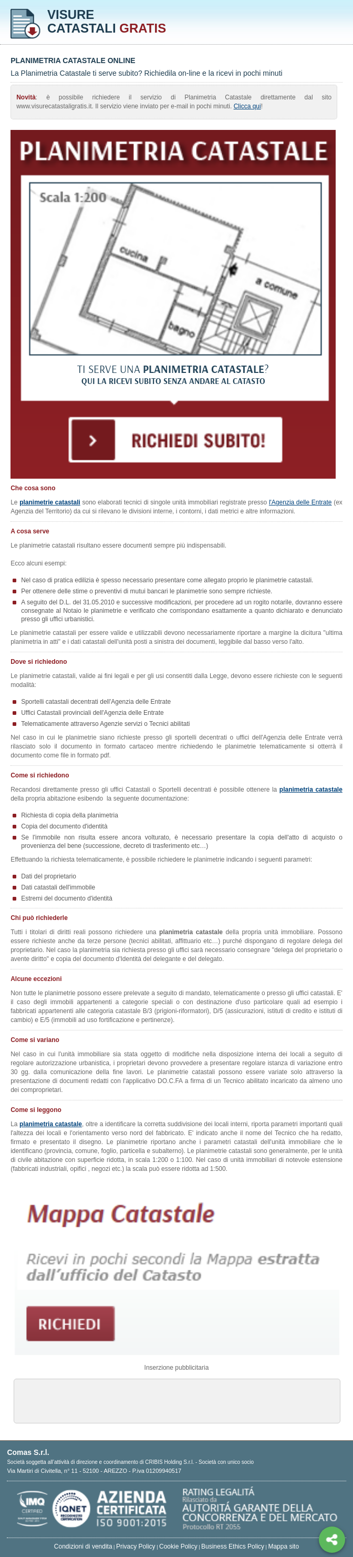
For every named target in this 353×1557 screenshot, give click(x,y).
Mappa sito (283, 1546)
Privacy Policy (135, 1546)
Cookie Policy (178, 1546)
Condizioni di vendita (83, 1546)
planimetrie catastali (49, 502)
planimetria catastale (310, 789)
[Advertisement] (177, 1400)
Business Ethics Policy (232, 1546)
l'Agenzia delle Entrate (300, 502)
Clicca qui (247, 106)
